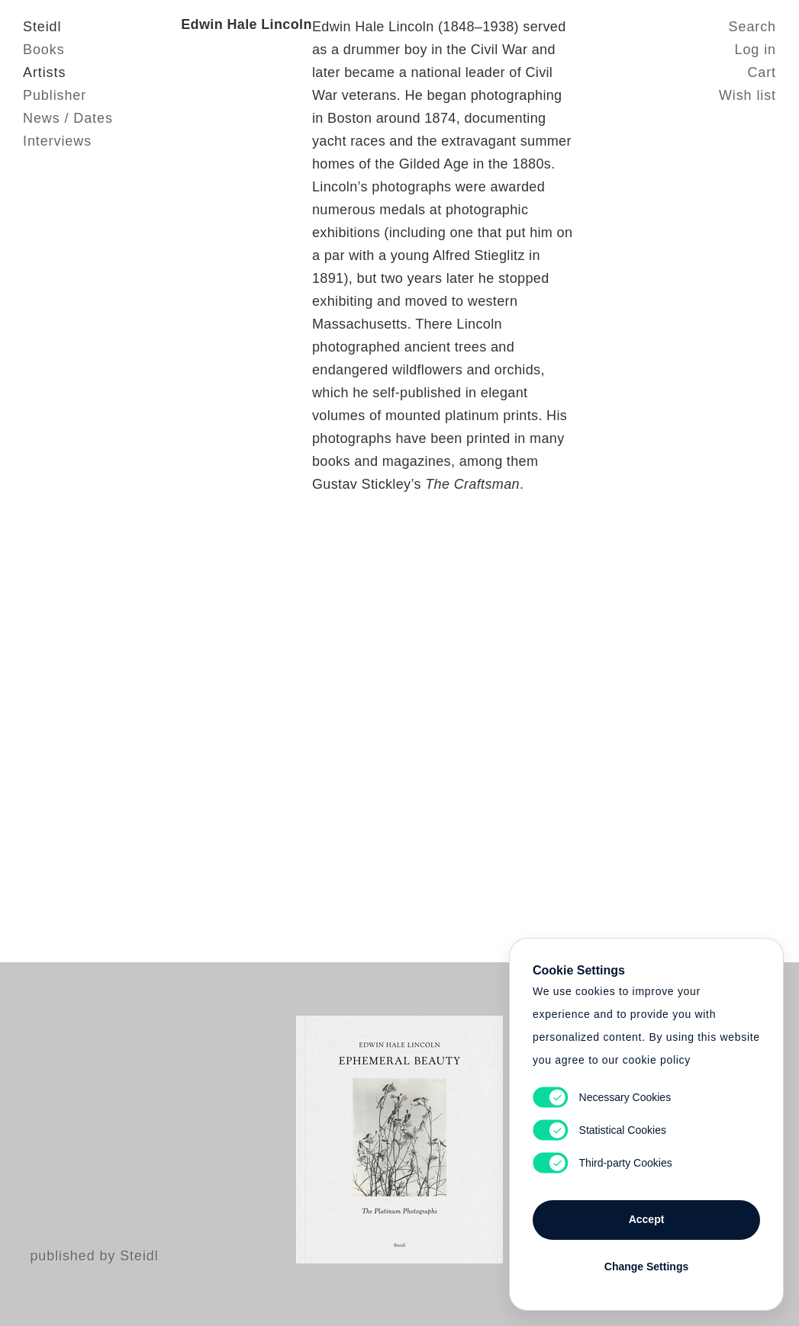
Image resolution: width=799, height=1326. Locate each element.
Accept (647, 1219)
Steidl (42, 26)
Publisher (54, 95)
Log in (755, 49)
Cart (761, 72)
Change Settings (646, 1266)
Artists (44, 72)
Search (752, 26)
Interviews (57, 141)
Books (44, 49)
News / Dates (68, 118)
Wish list (747, 95)
